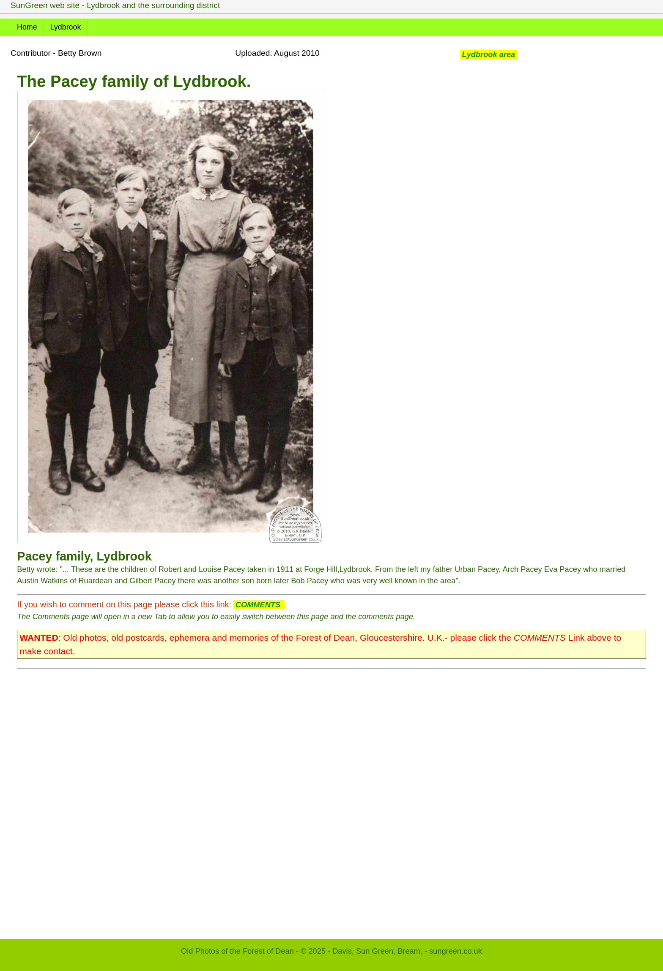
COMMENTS (259, 604)
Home (27, 27)
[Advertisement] (270, 799)
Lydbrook (65, 27)
